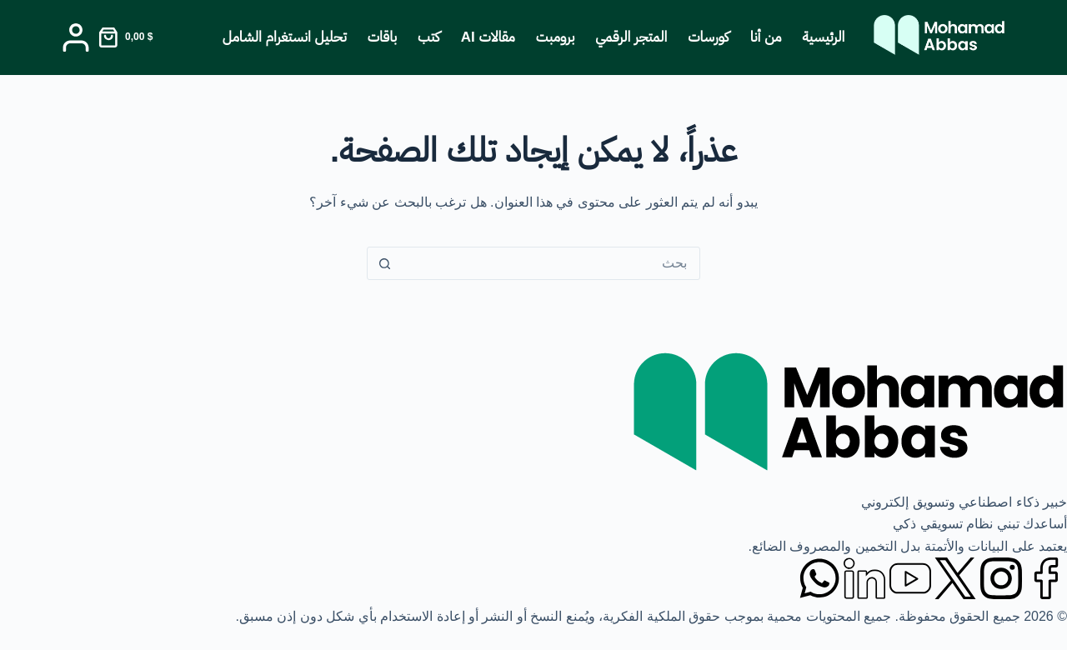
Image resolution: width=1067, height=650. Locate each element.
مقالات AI (488, 37)
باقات (382, 37)
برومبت (555, 37)
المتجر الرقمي (631, 37)
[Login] (76, 37)
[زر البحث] (384, 263)
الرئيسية (824, 37)
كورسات (708, 37)
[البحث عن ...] (550, 263)
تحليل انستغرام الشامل (285, 37)
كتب (429, 37)
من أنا (766, 37)
